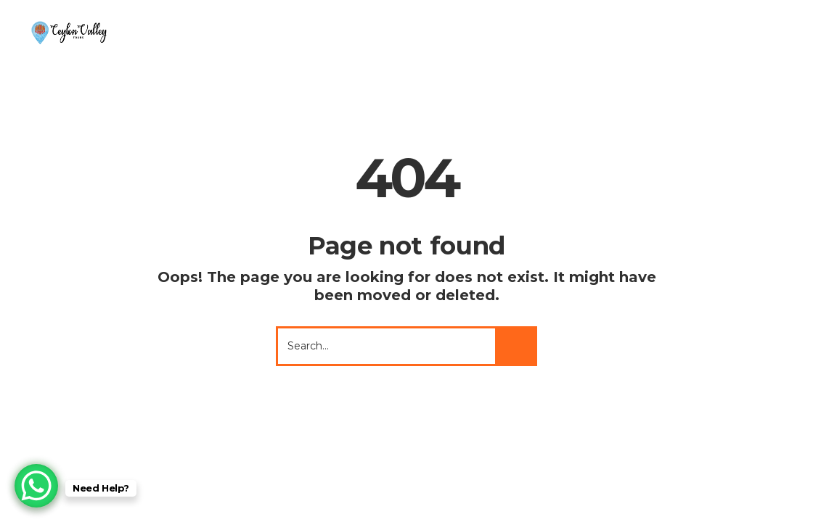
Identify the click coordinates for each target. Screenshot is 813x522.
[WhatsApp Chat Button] (36, 486)
